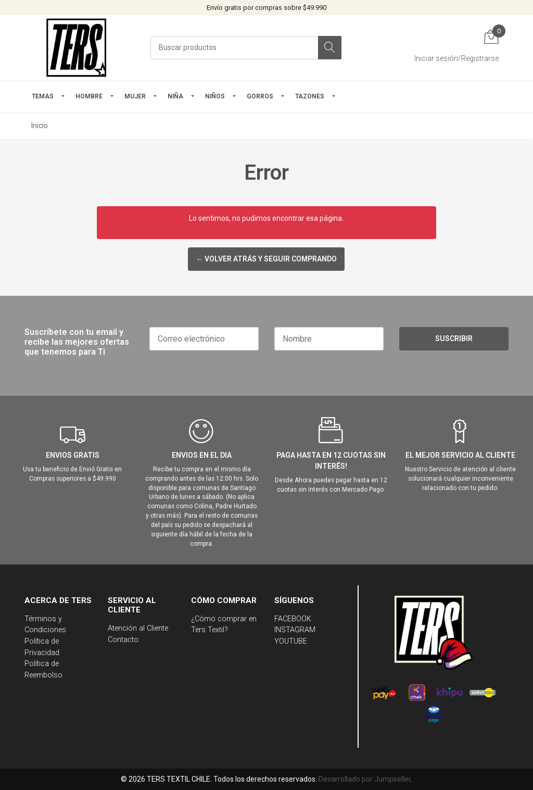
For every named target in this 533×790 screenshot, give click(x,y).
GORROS (260, 96)
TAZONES (309, 96)
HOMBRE (89, 96)
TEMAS (43, 96)
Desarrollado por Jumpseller (365, 779)
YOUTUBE (290, 641)
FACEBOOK (292, 619)
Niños (215, 96)
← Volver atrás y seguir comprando (266, 259)
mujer (135, 96)
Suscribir (454, 338)
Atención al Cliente (138, 628)
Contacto (123, 639)
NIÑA (175, 96)
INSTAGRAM (294, 629)
